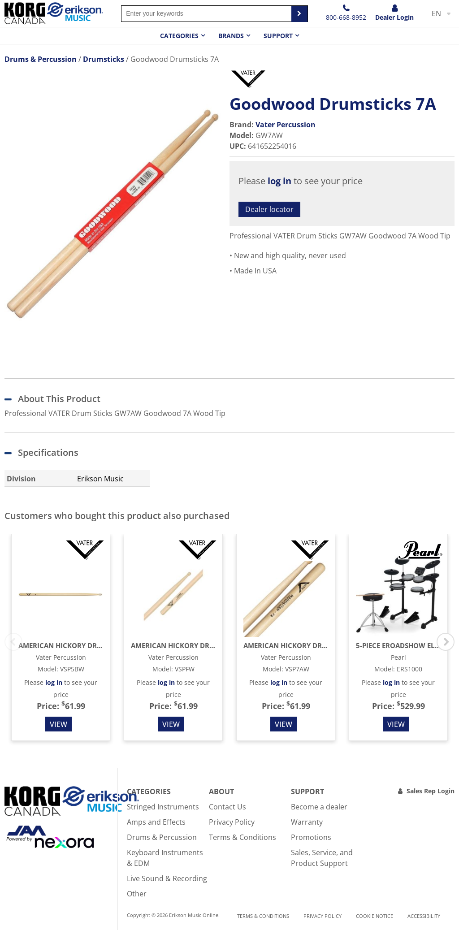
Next (446, 642)
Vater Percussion (285, 125)
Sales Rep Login (431, 791)
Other (137, 894)
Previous (13, 642)
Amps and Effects (156, 822)
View (58, 724)
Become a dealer (319, 807)
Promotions (311, 837)
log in (279, 181)
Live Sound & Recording (167, 878)
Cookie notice (374, 916)
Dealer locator (269, 209)
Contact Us (227, 807)
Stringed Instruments (163, 807)
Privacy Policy (232, 822)
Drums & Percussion (162, 837)
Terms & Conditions (242, 837)
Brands (231, 35)
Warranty (307, 822)
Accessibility (423, 916)
